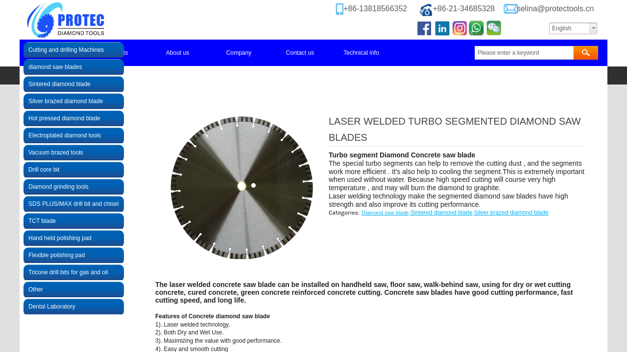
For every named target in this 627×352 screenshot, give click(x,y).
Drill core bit (43, 169)
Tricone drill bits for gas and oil (68, 272)
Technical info (361, 52)
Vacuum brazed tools (55, 152)
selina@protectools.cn (555, 8)
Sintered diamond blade (441, 212)
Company (238, 52)
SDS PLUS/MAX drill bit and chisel (73, 203)
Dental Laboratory (51, 306)
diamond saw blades (55, 67)
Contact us (300, 52)
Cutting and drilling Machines (66, 49)
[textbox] (524, 53)
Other (35, 289)
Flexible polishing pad (56, 255)
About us (177, 52)
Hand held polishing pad (60, 238)
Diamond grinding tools (58, 186)
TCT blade (42, 221)
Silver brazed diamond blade (511, 212)
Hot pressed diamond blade (64, 118)
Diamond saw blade (385, 213)
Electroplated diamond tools (64, 135)
